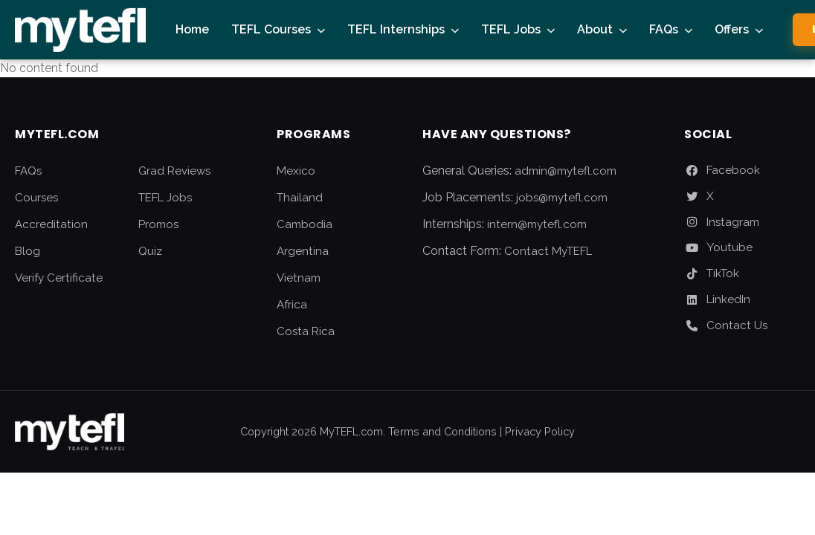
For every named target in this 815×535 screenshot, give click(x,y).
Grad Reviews (174, 171)
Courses (36, 197)
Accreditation (51, 224)
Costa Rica (306, 331)
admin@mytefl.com (565, 171)
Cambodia (304, 224)
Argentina (303, 251)
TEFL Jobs (511, 29)
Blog (27, 251)
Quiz (150, 251)
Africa (292, 304)
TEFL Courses (271, 29)
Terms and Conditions (442, 431)
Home (192, 29)
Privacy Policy (540, 431)
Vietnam (298, 278)
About (595, 29)
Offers (732, 29)
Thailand (300, 197)
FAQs (663, 29)
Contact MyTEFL (548, 251)
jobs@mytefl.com (562, 197)
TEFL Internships (396, 29)
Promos (158, 224)
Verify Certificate (59, 278)
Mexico (296, 171)
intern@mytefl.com (537, 224)
